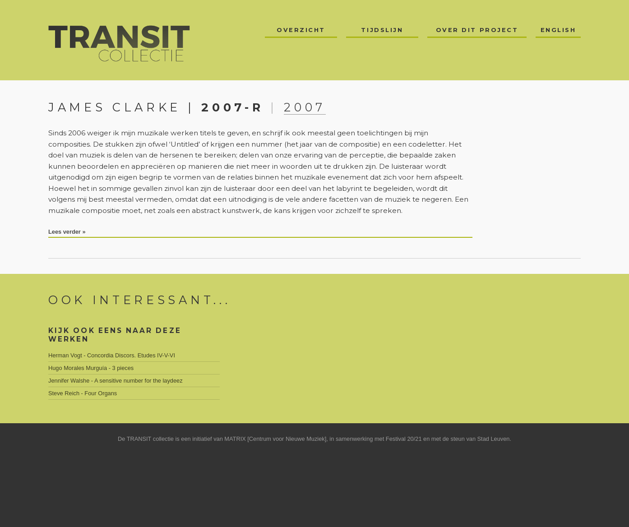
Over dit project (477, 30)
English (558, 30)
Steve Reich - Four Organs (82, 393)
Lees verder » (67, 231)
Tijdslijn (382, 30)
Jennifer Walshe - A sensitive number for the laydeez (115, 380)
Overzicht (301, 30)
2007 (305, 107)
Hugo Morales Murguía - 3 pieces (91, 368)
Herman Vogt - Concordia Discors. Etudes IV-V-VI (111, 355)
